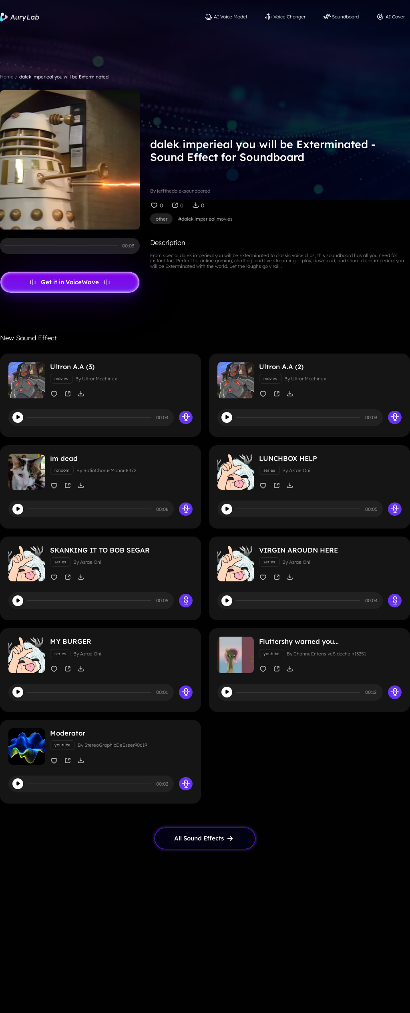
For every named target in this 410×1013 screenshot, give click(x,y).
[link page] (205, 838)
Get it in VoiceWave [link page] (70, 282)
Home (7, 77)
